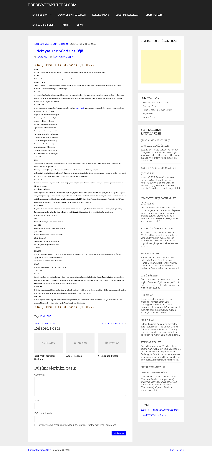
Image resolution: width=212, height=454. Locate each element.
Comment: (39, 374)
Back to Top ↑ (177, 450)
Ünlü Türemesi (150, 275)
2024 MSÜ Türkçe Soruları (157, 228)
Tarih (64, 25)
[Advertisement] (161, 66)
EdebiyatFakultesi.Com (52, 5)
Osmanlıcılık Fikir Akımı (113, 323)
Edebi (43, 316)
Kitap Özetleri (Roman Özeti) (157, 110)
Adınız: (37, 400)
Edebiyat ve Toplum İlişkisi (156, 102)
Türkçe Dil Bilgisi (42, 25)
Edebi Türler (154, 15)
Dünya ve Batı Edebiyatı (72, 15)
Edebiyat (63, 44)
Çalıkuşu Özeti (150, 106)
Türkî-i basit (79, 108)
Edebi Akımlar (100, 15)
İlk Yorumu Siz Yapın (63, 56)
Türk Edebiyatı (40, 15)
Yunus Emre (149, 117)
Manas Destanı (150, 253)
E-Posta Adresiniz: (43, 413)
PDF (49, 316)
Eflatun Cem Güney (46, 323)
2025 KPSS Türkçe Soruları (154, 415)
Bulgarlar (147, 320)
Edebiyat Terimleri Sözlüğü (58, 50)
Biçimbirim (148, 113)
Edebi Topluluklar (127, 15)
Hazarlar (147, 295)
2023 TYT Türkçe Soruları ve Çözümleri (160, 410)
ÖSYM (79, 25)
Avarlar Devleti (151, 342)
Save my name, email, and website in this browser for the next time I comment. (77, 425)
